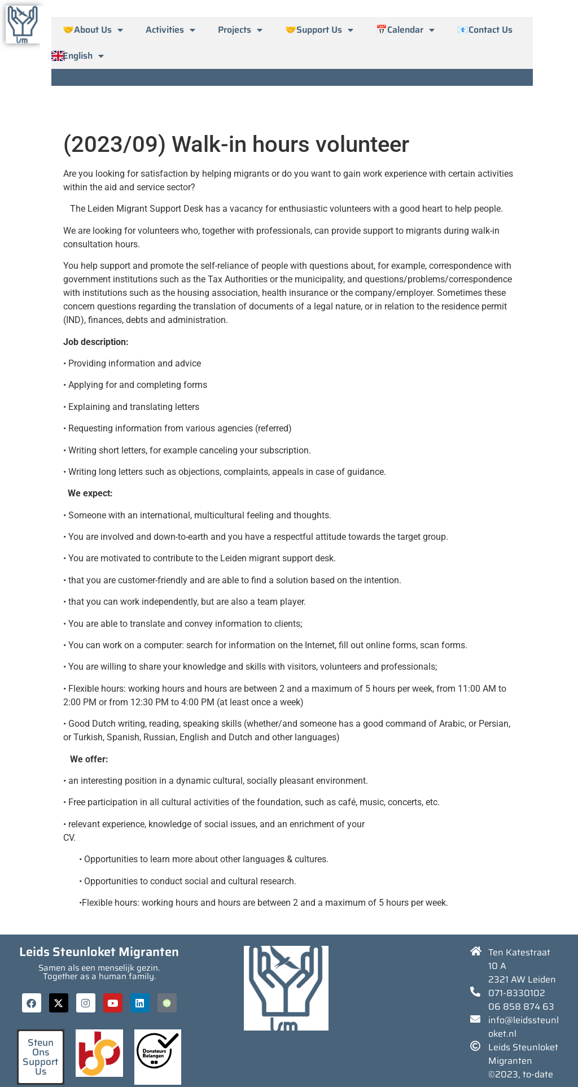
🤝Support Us (319, 30)
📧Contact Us (485, 30)
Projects (240, 30)
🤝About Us (93, 30)
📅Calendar (405, 30)
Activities (170, 30)
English (83, 56)
